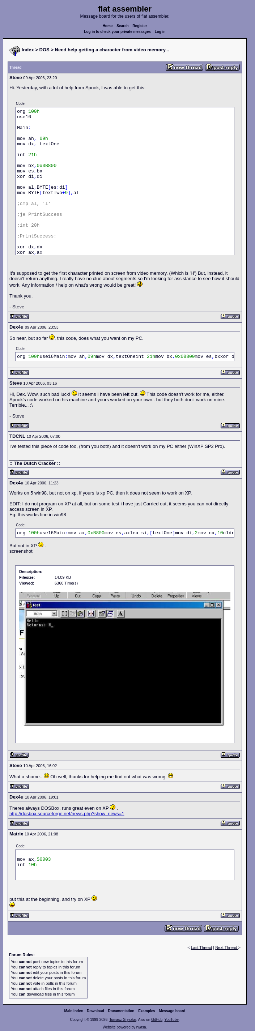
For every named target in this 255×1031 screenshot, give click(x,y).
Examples (146, 1011)
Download (95, 1011)
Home (108, 26)
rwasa (141, 1027)
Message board (172, 1011)
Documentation (121, 1011)
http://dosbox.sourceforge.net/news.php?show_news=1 (66, 813)
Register (139, 26)
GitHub (156, 1020)
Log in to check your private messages (117, 32)
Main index (73, 1011)
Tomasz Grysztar (122, 1020)
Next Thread (226, 947)
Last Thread (201, 947)
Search (122, 26)
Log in (160, 32)
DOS (44, 49)
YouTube (171, 1020)
